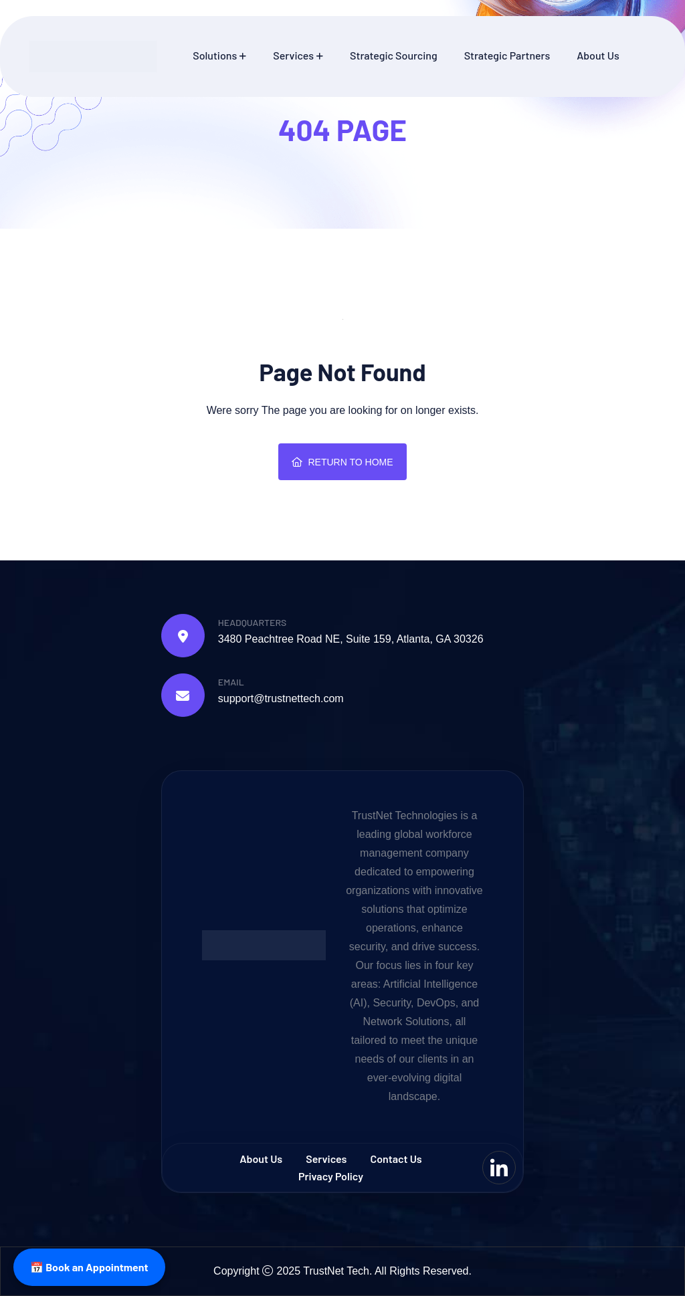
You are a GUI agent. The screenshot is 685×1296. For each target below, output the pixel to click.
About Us (598, 55)
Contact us (396, 1158)
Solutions (215, 55)
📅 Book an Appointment (89, 1267)
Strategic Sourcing (393, 55)
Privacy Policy (330, 1176)
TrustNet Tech (336, 1271)
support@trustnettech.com (281, 698)
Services (293, 55)
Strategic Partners (507, 55)
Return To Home (342, 462)
